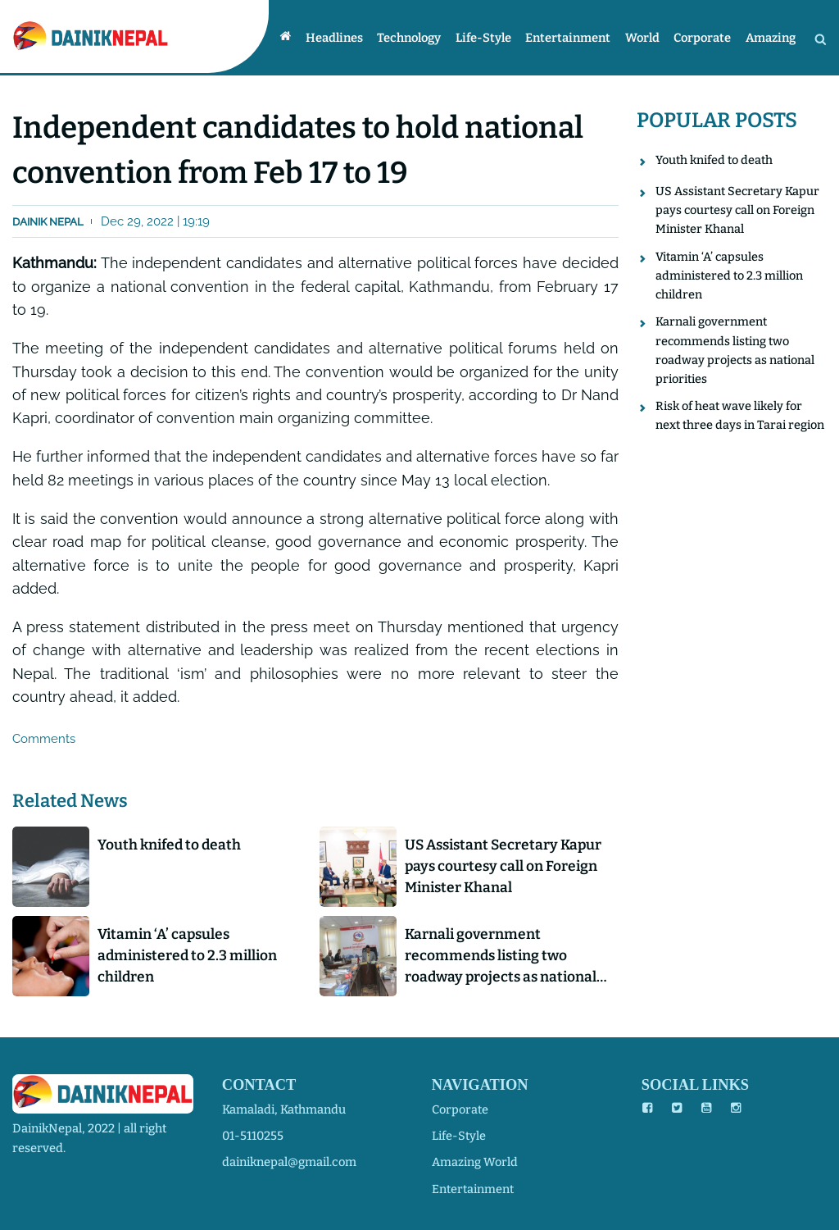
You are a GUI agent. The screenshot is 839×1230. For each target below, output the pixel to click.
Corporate (705, 37)
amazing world (475, 1162)
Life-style (493, 37)
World (648, 37)
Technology (422, 37)
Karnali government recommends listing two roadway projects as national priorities (504, 958)
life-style (459, 1135)
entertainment (473, 1189)
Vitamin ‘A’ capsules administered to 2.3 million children (190, 957)
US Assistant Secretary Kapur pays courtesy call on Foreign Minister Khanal (508, 867)
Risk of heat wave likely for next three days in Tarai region (739, 419)
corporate (460, 1109)
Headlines (349, 37)
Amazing (771, 37)
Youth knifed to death (171, 845)
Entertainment (576, 37)
